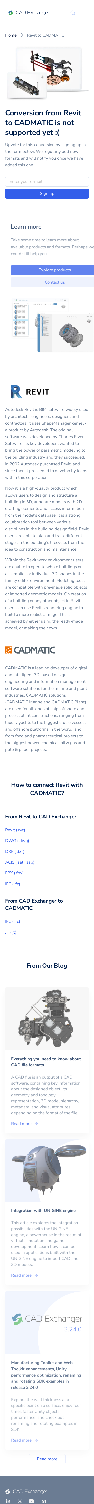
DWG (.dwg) (17, 841)
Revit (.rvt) (15, 830)
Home (11, 35)
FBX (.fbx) (14, 873)
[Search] (72, 12)
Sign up (47, 193)
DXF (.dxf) (14, 851)
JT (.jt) (10, 932)
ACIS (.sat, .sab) (19, 862)
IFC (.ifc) (12, 884)
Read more (47, 1459)
